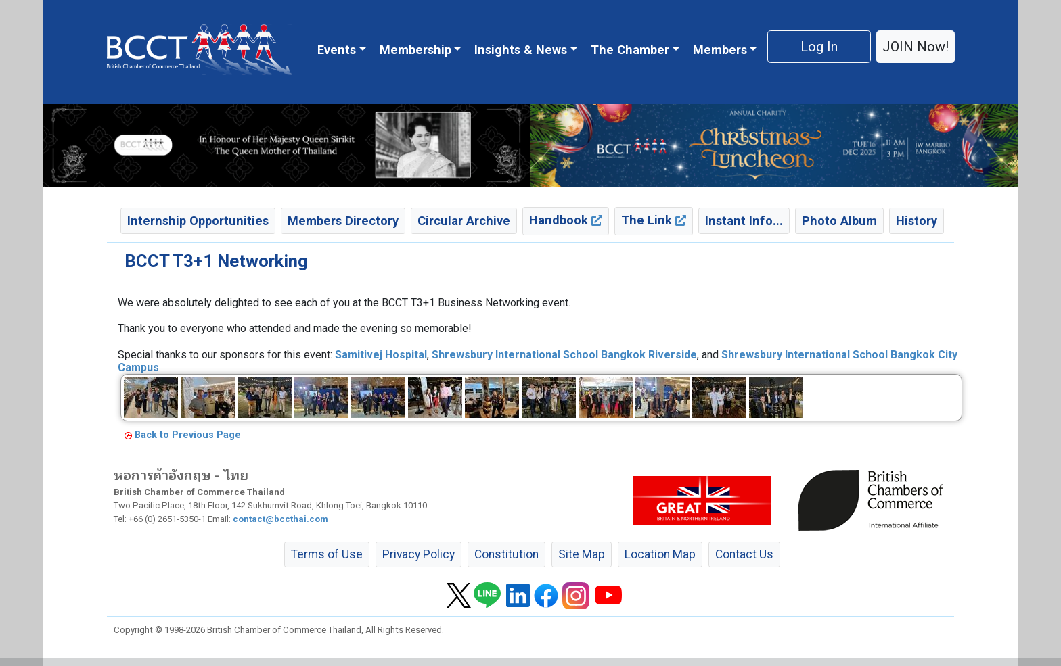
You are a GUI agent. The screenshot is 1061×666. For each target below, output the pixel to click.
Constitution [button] (506, 554)
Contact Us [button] (744, 554)
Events (336, 50)
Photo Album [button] (839, 221)
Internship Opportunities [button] (198, 221)
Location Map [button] (660, 554)
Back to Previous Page (188, 435)
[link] (381, 354)
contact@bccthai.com (280, 519)
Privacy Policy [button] (418, 554)
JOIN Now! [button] (915, 47)
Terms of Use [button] (327, 554)
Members (720, 50)
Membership (415, 50)
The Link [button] (653, 220)
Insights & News (520, 50)
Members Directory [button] (343, 221)
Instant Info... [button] (744, 221)
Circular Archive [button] (463, 221)
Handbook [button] (565, 220)
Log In (819, 47)
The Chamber (630, 50)
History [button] (916, 221)
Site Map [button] (581, 554)
